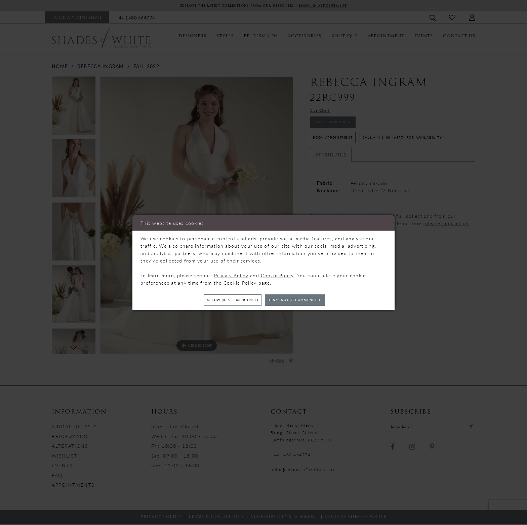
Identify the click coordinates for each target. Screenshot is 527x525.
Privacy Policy (231, 274)
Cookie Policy (277, 274)
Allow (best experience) (223, 300)
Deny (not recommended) (304, 300)
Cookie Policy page (247, 281)
